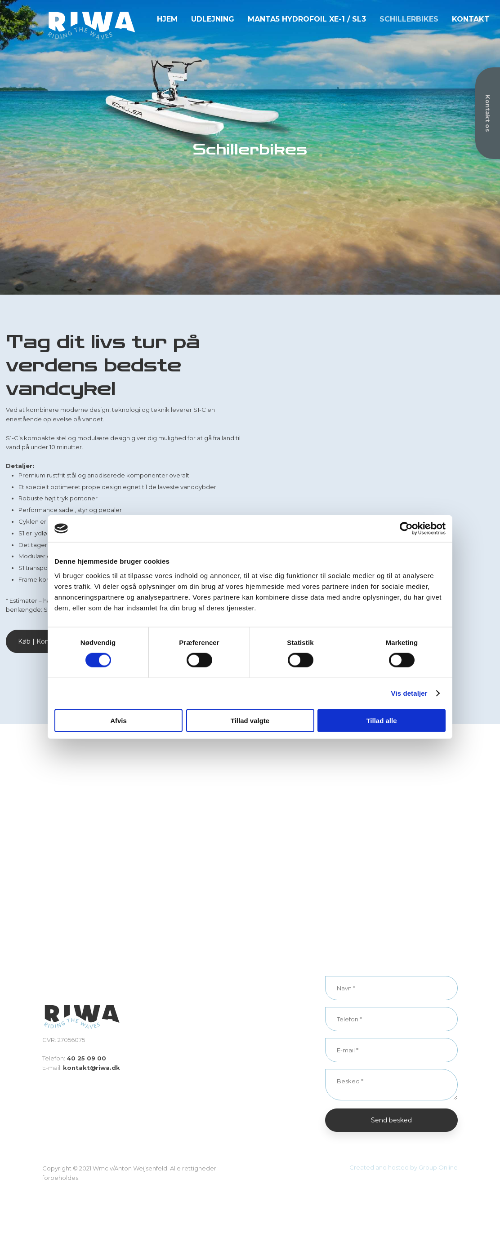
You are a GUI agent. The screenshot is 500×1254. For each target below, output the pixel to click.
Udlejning (212, 19)
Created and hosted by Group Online (403, 1167)
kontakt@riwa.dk (91, 1067)
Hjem (167, 19)
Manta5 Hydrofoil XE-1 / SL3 (307, 19)
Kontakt (471, 19)
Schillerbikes (408, 19)
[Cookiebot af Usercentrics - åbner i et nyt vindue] (406, 528)
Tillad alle (381, 720)
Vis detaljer (409, 693)
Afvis (118, 720)
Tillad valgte (250, 720)
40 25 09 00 (86, 1058)
